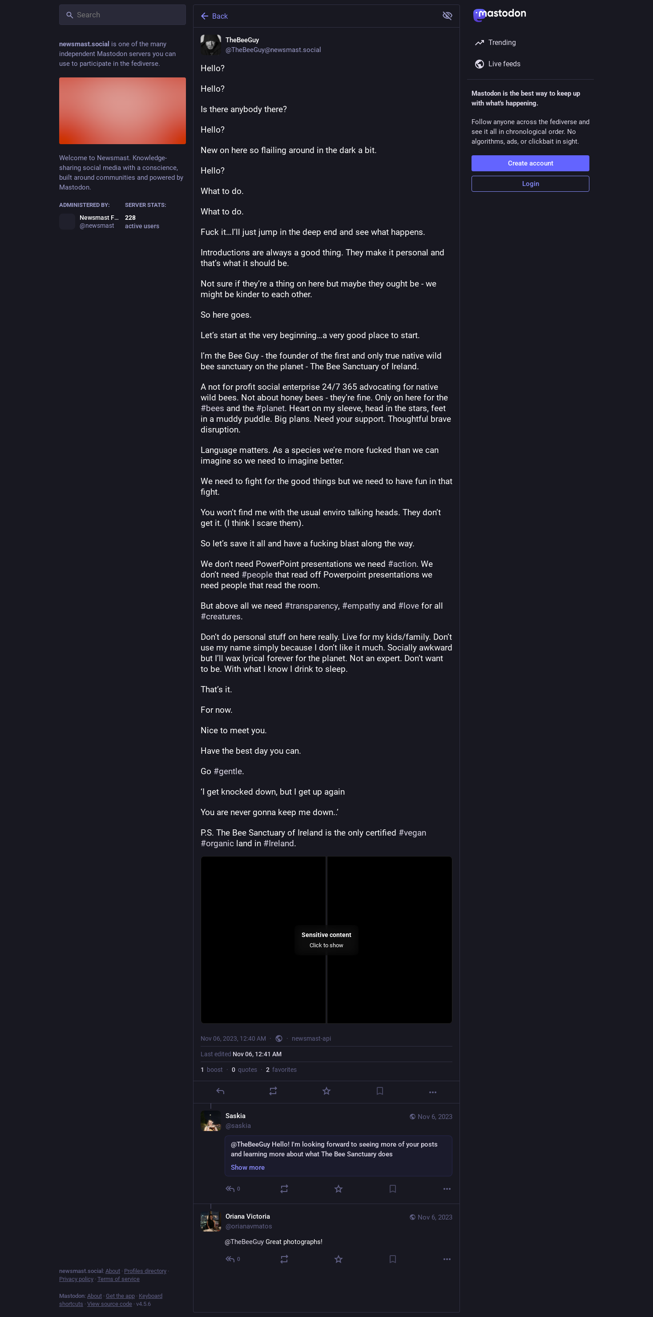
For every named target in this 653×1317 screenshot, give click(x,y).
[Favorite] (326, 1091)
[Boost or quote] (273, 1091)
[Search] (122, 14)
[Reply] (220, 1091)
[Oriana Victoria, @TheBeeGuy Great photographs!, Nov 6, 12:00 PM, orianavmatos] (326, 1239)
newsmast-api (311, 1038)
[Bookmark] (380, 1091)
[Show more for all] (447, 15)
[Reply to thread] (233, 1189)
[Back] (314, 16)
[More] (432, 1092)
